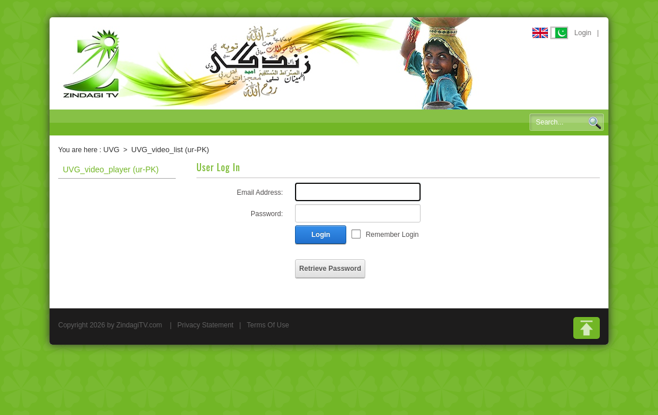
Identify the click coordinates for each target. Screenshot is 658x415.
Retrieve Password (330, 269)
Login (582, 33)
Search (594, 122)
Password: (267, 214)
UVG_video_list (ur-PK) (170, 149)
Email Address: (260, 192)
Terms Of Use (268, 325)
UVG (111, 149)
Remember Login (392, 235)
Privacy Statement (205, 325)
